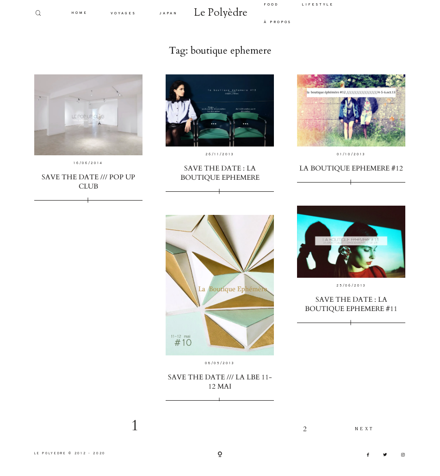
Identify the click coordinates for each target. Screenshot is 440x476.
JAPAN (168, 13)
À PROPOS (278, 22)
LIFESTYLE (318, 4)
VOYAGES (123, 13)
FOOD (271, 4)
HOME (79, 13)
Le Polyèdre (221, 13)
